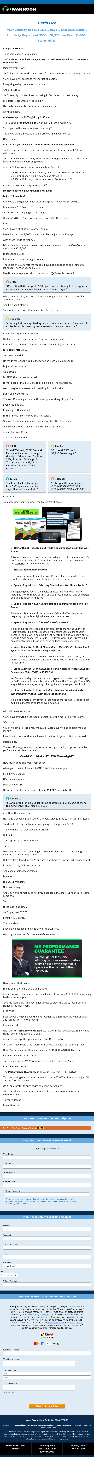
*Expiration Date (10, 1370)
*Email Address (9, 1172)
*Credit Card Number (12, 1359)
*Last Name (8, 1163)
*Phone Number (10, 1281)
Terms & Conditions (56, 1322)
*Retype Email (9, 1182)
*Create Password (12, 1191)
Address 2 (7, 1235)
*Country (7, 1263)
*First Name (8, 1154)
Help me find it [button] (9, 1392)
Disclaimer (27, 1432)
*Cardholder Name (11, 1350)
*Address (7, 1226)
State (2, 1272)
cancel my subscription (40, 1314)
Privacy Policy (75, 1322)
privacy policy (20, 1437)
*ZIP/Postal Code (10, 1244)
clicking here (75, 1317)
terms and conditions (33, 1437)
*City (5, 1253)
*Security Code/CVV (11, 1383)
